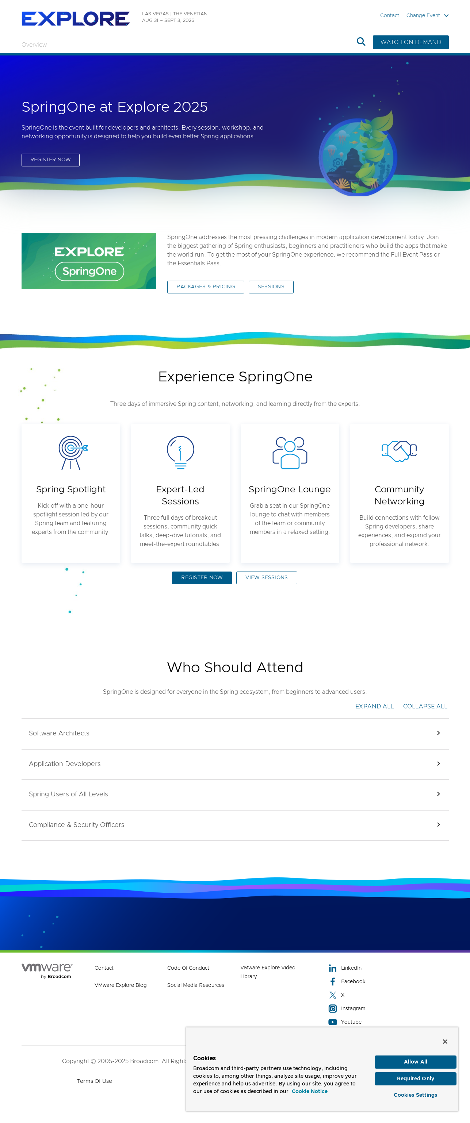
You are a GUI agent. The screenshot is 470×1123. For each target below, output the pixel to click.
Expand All (374, 706)
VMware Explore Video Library (267, 972)
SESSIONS (271, 286)
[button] (235, 734)
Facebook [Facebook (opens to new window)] (347, 981)
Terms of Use (94, 1081)
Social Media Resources (195, 985)
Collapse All (425, 706)
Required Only (415, 1078)
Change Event (427, 15)
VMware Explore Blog (121, 985)
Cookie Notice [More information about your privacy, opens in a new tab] (310, 1091)
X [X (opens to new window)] (336, 995)
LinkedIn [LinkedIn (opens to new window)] (345, 968)
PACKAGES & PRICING (205, 286)
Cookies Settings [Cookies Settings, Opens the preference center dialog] (415, 1095)
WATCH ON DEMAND (411, 42)
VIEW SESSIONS (266, 577)
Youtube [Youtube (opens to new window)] (345, 1022)
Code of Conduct (188, 968)
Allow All (415, 1062)
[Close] (445, 1042)
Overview (34, 45)
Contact (389, 15)
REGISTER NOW (50, 159)
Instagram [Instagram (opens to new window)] (347, 1008)
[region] (322, 1069)
